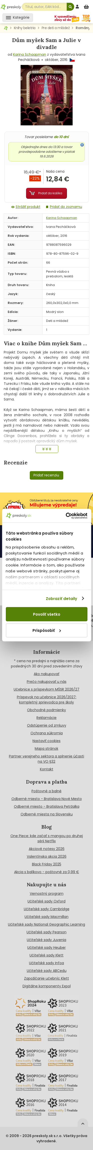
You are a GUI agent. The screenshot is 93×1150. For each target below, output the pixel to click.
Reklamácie (46, 717)
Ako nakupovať (46, 673)
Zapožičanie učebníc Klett (46, 978)
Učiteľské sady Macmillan (46, 916)
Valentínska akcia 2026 (46, 856)
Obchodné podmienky (46, 709)
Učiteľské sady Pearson (46, 932)
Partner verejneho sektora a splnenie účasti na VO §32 (46, 759)
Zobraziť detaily (61, 598)
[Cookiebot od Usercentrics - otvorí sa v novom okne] (66, 515)
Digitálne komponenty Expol (47, 986)
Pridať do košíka (50, 193)
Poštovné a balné (46, 791)
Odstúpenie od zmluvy (46, 725)
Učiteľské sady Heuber (46, 947)
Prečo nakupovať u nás (46, 681)
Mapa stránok (46, 748)
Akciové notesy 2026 (46, 848)
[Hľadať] (70, 7)
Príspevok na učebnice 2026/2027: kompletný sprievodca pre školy (46, 700)
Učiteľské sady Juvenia (46, 939)
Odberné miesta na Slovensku (47, 814)
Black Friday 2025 (46, 864)
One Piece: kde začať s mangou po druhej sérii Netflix (46, 838)
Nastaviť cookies (46, 740)
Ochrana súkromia (47, 733)
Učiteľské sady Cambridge (46, 908)
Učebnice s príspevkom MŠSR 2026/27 (46, 689)
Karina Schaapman (29, 54)
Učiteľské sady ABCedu (46, 970)
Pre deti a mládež (56, 27)
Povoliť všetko (46, 614)
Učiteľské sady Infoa (46, 962)
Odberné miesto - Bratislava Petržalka (46, 806)
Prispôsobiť (46, 630)
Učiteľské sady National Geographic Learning (46, 924)
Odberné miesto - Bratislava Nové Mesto (46, 798)
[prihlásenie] (78, 6)
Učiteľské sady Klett (46, 955)
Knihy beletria (24, 27)
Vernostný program (46, 893)
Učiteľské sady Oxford (46, 901)
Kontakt (46, 769)
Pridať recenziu (46, 475)
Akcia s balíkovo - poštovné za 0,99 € (46, 871)
